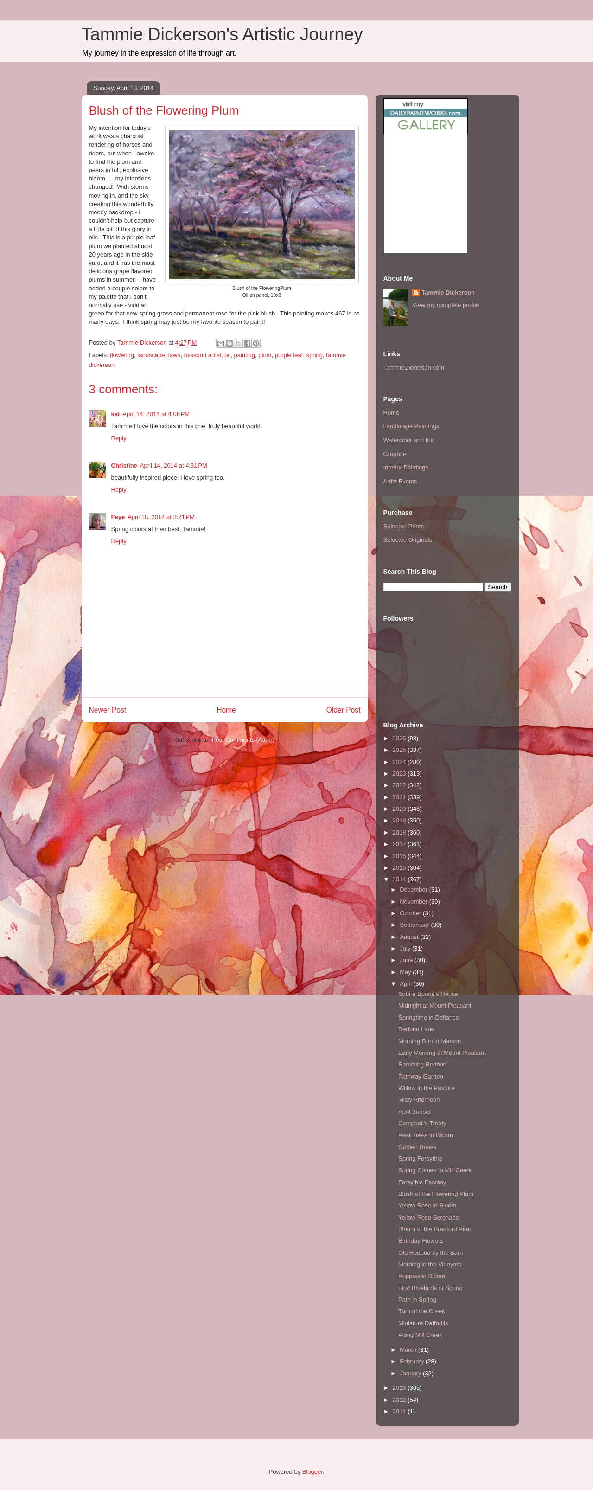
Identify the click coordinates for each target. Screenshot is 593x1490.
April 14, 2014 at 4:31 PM (173, 465)
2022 (400, 785)
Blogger (312, 1471)
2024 (400, 761)
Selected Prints (403, 526)
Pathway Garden (420, 1076)
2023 (400, 773)
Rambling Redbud (422, 1064)
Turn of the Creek (421, 1311)
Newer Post (108, 710)
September (415, 924)
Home (226, 710)
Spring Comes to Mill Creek (435, 1170)
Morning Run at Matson (429, 1041)
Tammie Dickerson (448, 292)
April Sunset (414, 1111)
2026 (400, 738)
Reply (119, 438)
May (406, 972)
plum (264, 355)
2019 (400, 820)
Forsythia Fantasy (422, 1182)
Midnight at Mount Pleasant (435, 1005)
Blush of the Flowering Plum (435, 1193)
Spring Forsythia (420, 1158)
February (413, 1361)
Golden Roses (417, 1146)
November (414, 901)
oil (227, 355)
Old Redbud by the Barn (430, 1252)
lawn (174, 355)
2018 (400, 832)
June (407, 960)
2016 (400, 856)
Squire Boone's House (428, 993)
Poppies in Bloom (421, 1275)
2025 (400, 749)
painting (244, 355)
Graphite (395, 453)
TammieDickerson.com (413, 367)
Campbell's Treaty (422, 1123)
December (414, 889)
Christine (124, 465)
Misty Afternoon (419, 1099)
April (407, 983)
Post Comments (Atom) (243, 739)
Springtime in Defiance (428, 1017)
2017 (400, 844)
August (410, 936)
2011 (400, 1411)
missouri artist (202, 355)
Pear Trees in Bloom (425, 1134)
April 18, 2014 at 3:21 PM (161, 517)
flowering (122, 355)
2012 (400, 1399)
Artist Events (400, 481)
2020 (400, 808)
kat (115, 414)
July (406, 948)
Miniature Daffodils (423, 1323)
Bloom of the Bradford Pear (435, 1229)
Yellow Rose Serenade (428, 1217)
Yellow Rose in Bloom (427, 1205)
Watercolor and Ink (408, 440)
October (411, 913)
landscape (151, 355)
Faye (118, 517)
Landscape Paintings (411, 426)
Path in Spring (417, 1299)
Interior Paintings (406, 467)
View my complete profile (445, 305)
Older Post (343, 710)
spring (314, 355)
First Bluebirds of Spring (430, 1287)
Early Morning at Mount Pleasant (442, 1052)
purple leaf (289, 355)
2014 (400, 879)
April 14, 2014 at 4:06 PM (156, 414)
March (409, 1349)
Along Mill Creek (420, 1334)
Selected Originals (408, 539)
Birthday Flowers (420, 1240)
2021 (400, 797)
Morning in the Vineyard (430, 1264)
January (411, 1373)
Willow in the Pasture (426, 1088)
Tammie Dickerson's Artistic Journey (222, 34)
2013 (400, 1387)
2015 (400, 867)
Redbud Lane (416, 1029)
